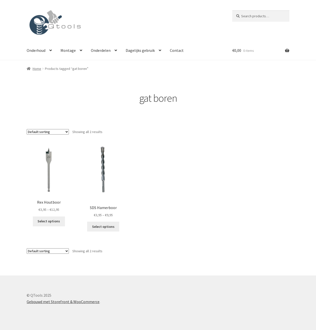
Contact (177, 50)
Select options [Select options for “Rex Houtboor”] (49, 221)
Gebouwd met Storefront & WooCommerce (63, 301)
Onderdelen (101, 50)
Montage (68, 50)
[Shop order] (48, 132)
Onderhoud (36, 50)
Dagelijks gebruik (140, 50)
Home (37, 68)
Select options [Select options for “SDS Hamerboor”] (103, 226)
